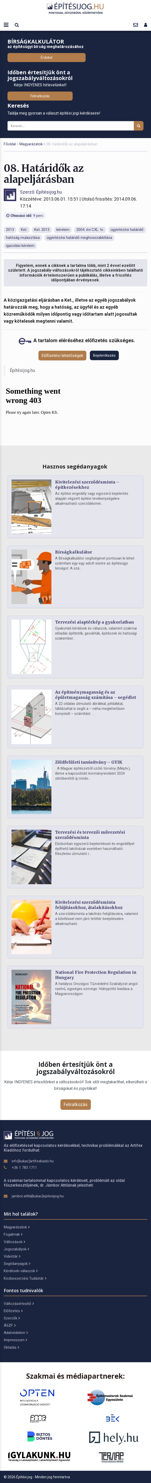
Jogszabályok (16, 1249)
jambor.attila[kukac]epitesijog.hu (38, 1196)
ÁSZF (9, 1325)
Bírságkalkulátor (73, 552)
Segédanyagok (17, 1263)
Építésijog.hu (22, 370)
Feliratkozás (40, 96)
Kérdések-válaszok (20, 1271)
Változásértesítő (19, 1303)
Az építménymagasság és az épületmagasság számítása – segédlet (95, 695)
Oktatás (11, 1347)
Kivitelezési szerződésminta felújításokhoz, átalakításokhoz (89, 905)
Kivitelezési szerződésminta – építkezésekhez (87, 484)
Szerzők (12, 1318)
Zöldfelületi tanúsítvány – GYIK (88, 762)
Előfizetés (13, 1311)
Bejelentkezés (104, 355)
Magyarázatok (31, 144)
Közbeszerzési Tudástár (25, 1278)
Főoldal (10, 144)
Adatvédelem (16, 1332)
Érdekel (46, 58)
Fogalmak (13, 1234)
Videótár (12, 1256)
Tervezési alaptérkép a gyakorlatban (94, 622)
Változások (14, 1242)
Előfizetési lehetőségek (62, 355)
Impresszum (15, 1340)
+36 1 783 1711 (24, 1167)
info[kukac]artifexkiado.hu (33, 1161)
